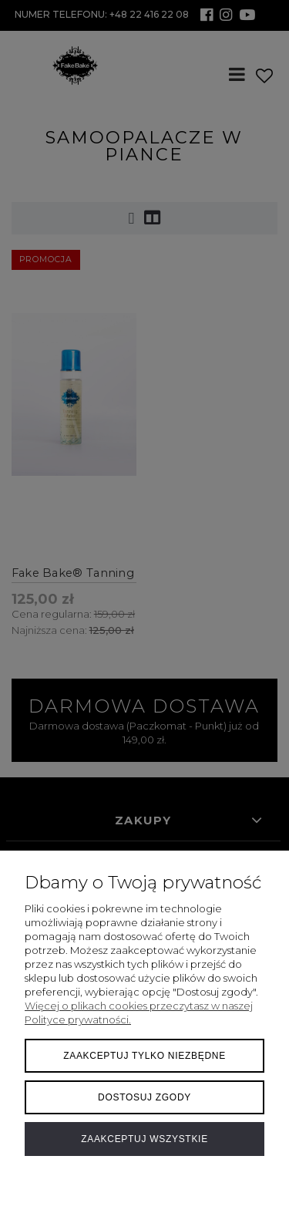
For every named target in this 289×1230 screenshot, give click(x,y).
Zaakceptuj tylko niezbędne (144, 1055)
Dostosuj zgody (144, 1097)
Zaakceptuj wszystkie (144, 1139)
